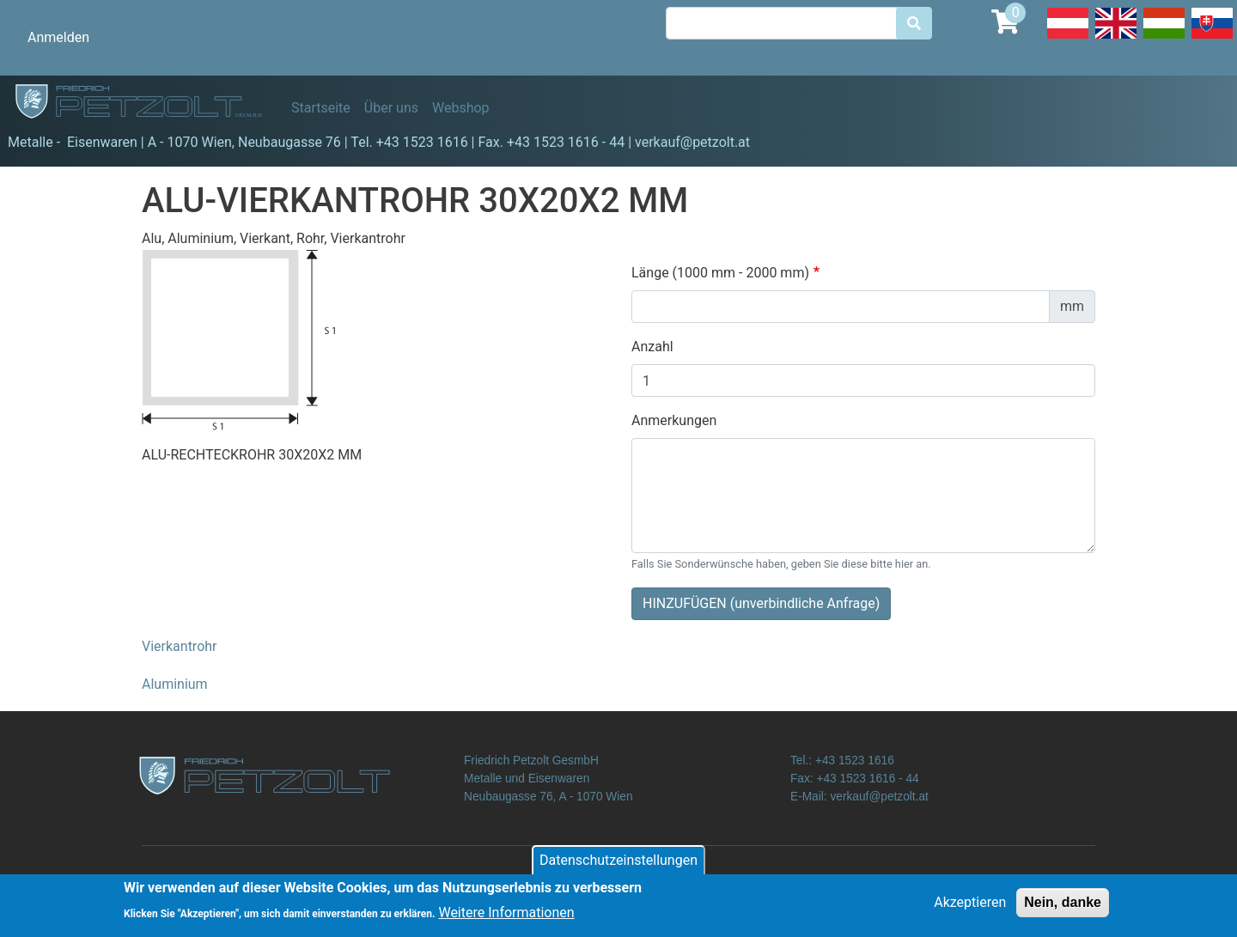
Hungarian (1164, 38)
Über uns (391, 108)
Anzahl (652, 346)
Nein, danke (1062, 908)
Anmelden (58, 37)
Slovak (1212, 38)
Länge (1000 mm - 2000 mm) (720, 273)
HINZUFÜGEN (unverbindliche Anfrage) (761, 603)
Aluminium (175, 684)
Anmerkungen (673, 420)
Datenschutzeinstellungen (618, 866)
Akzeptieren (970, 908)
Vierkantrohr (179, 646)
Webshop (461, 108)
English (1115, 38)
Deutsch (1067, 38)
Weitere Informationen (506, 918)
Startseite (320, 108)
